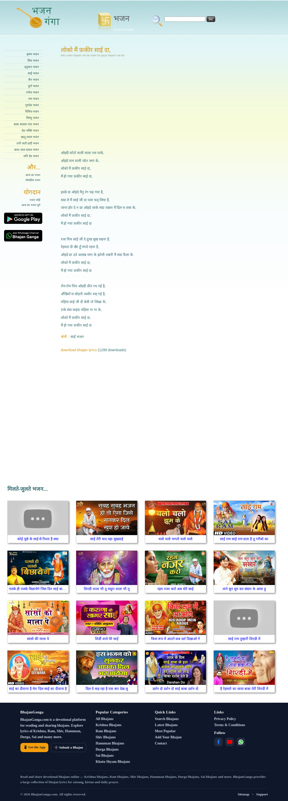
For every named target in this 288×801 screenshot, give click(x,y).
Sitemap (243, 794)
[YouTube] (229, 742)
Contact (161, 743)
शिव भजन (33, 60)
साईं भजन (33, 73)
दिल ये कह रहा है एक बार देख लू (107, 689)
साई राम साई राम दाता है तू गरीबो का (244, 539)
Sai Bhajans (104, 755)
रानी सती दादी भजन (28, 143)
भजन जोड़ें (35, 199)
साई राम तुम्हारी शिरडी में (244, 639)
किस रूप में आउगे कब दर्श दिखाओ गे (175, 639)
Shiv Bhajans (105, 737)
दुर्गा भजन (33, 86)
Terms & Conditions (229, 725)
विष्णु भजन (32, 118)
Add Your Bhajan (168, 737)
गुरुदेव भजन (32, 105)
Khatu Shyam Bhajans (112, 762)
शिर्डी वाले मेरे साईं (106, 639)
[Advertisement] (125, 103)
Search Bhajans (167, 719)
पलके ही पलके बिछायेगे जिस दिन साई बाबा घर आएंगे (44, 589)
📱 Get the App (34, 747)
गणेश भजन (32, 92)
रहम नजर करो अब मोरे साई (175, 589)
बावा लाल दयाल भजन (26, 150)
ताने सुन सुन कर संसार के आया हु (244, 589)
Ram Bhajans (105, 731)
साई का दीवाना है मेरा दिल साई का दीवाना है (38, 689)
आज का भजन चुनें (30, 205)
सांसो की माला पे (38, 639)
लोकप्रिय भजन (32, 180)
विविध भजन (32, 111)
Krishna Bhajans (108, 725)
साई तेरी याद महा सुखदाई (106, 539)
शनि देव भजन (31, 156)
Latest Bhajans (166, 725)
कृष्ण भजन (32, 54)
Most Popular (165, 731)
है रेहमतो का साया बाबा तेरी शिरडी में (244, 689)
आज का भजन (32, 175)
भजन (123, 22)
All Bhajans (104, 719)
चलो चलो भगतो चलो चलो (175, 539)
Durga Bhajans (107, 749)
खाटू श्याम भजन (30, 137)
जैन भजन (33, 80)
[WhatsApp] (241, 742)
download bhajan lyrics (79, 350)
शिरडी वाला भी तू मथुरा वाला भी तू (106, 589)
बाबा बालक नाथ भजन (26, 124)
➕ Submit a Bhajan (68, 747)
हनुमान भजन (31, 67)
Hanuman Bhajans (109, 743)
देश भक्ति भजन (30, 130)
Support (262, 794)
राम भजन (33, 99)
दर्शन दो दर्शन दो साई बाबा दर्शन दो (175, 689)
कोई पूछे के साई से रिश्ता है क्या (38, 539)
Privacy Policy (225, 719)
